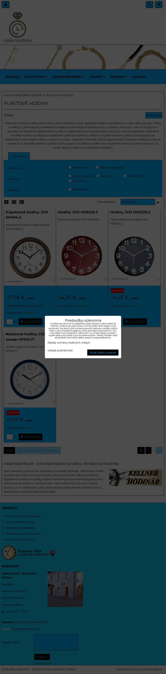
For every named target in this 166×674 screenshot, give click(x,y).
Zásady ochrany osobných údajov (69, 342)
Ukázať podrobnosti (60, 350)
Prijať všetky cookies (103, 352)
